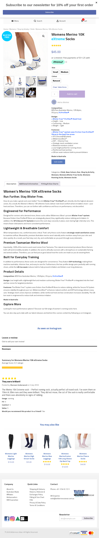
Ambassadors (12, 497)
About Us (10, 489)
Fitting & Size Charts (49, 183)
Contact (54, 484)
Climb (32, 29)
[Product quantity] (54, 94)
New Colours (71, 172)
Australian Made (13, 491)
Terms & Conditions (37, 505)
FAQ (31, 499)
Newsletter (64, 514)
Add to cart (72, 94)
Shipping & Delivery (37, 489)
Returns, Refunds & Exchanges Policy (37, 493)
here (75, 308)
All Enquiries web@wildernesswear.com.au (62, 497)
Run (78, 172)
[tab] (11, 183)
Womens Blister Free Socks (70, 174)
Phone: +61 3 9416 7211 (60, 489)
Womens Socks (70, 177)
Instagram (87, 313)
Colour (54, 76)
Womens (12, 29)
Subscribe (88, 518)
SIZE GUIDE (58, 161)
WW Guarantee (12, 499)
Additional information (28, 183)
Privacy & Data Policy (38, 502)
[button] (43, 36)
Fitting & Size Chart (37, 497)
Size (53, 67)
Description (11, 183)
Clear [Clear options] (55, 87)
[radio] (55, 72)
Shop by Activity (23, 29)
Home (5, 29)
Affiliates (10, 494)
